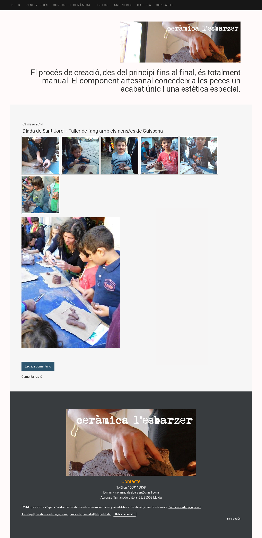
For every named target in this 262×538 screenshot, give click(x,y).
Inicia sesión (234, 518)
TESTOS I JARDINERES (114, 5)
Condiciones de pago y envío (184, 507)
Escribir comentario (38, 366)
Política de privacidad (82, 514)
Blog (15, 5)
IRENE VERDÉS (37, 5)
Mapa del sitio (103, 514)
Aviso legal (27, 514)
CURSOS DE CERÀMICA (72, 5)
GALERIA (144, 5)
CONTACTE (165, 5)
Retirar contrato (124, 514)
